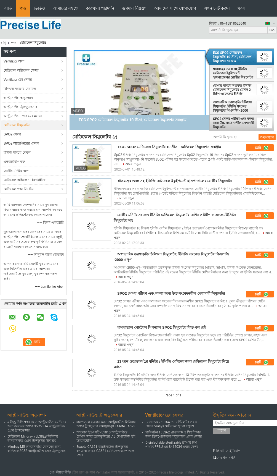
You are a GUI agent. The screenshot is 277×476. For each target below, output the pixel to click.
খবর (241, 8)
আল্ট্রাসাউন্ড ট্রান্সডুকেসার (20, 107)
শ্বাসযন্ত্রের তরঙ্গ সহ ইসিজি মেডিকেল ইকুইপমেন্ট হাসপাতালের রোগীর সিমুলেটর (233, 73)
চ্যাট (262, 148)
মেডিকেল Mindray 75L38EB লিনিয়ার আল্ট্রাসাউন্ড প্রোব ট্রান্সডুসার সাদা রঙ (32, 439)
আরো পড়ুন (133, 164)
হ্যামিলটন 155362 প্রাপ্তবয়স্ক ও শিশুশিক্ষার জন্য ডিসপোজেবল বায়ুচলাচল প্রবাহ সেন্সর (173, 434)
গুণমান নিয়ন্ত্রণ (134, 8)
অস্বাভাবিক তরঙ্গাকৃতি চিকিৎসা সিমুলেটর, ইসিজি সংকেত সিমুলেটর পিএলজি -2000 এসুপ (232, 106)
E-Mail (218, 451)
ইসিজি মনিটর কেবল (17, 153)
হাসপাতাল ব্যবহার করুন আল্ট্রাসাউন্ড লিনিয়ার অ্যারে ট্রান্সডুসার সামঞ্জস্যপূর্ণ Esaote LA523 (106, 424)
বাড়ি (8, 8)
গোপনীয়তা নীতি (60, 472)
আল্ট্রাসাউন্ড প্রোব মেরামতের (23, 116)
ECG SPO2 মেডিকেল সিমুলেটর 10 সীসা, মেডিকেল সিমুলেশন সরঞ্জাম (232, 57)
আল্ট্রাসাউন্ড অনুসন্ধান (18, 98)
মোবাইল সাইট (224, 458)
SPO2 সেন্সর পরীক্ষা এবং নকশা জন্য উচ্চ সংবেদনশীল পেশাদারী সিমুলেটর (233, 123)
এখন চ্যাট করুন (217, 8)
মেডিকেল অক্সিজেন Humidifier (25, 180)
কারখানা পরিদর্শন (100, 8)
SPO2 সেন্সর (12, 134)
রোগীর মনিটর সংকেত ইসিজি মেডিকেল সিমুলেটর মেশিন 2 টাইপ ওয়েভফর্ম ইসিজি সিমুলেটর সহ (232, 90)
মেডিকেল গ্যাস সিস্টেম (19, 189)
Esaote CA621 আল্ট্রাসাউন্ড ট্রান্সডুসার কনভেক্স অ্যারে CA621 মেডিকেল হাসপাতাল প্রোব (105, 451)
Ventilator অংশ (14, 61)
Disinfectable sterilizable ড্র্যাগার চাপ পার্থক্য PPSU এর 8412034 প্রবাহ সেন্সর (171, 445)
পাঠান (221, 430)
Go (272, 30)
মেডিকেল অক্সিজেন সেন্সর (21, 70)
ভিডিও (39, 8)
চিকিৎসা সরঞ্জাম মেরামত (20, 89)
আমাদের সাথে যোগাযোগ (175, 8)
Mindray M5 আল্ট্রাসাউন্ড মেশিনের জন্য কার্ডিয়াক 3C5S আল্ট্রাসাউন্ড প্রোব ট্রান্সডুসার (36, 449)
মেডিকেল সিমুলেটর (17, 125)
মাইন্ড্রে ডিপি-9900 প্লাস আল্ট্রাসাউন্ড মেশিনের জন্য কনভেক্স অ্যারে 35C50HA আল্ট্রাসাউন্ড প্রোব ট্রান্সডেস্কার (36, 426)
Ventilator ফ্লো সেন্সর (18, 80)
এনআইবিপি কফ (14, 162)
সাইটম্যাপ (233, 451)
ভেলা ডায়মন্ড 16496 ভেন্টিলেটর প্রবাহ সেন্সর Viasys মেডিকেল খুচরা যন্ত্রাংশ (171, 424)
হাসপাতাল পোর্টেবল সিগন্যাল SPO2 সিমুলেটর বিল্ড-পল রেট (161, 327)
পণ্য (23, 8)
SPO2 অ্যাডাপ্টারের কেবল (21, 143)
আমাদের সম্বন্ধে (65, 8)
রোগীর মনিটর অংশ (16, 171)
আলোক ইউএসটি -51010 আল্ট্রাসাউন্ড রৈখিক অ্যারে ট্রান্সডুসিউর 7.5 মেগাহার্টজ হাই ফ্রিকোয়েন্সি (105, 436)
